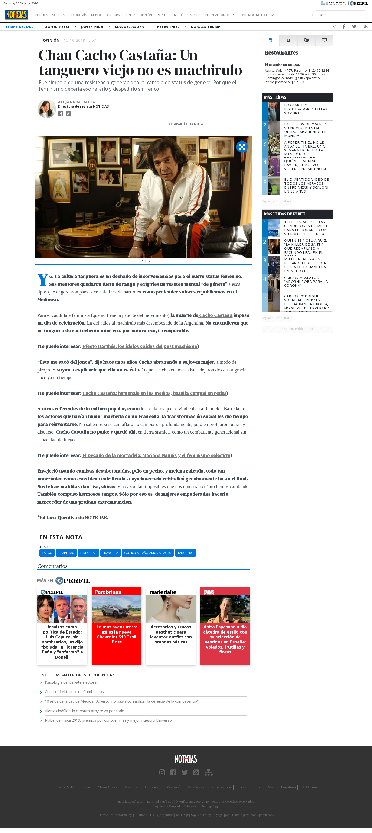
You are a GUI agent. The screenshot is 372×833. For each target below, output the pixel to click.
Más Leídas (275, 97)
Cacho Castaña (215, 315)
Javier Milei (92, 26)
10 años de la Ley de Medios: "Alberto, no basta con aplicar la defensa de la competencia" (122, 701)
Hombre (151, 787)
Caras (86, 787)
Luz (257, 787)
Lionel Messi (57, 26)
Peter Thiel (168, 26)
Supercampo (222, 787)
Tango (47, 553)
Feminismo (66, 553)
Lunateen (288, 787)
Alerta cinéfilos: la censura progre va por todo (84, 710)
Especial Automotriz (249, 15)
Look (243, 787)
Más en (63, 581)
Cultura (127, 15)
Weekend (172, 787)
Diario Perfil (64, 787)
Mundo (107, 15)
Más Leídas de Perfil (285, 214)
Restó (203, 15)
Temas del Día (19, 26)
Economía (87, 15)
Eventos (185, 15)
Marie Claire (107, 787)
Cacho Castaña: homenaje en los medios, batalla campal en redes (154, 393)
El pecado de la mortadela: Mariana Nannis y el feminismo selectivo (156, 455)
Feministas (88, 553)
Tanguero (185, 553)
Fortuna (131, 787)
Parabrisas (196, 787)
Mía (271, 787)
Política (43, 15)
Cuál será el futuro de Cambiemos (74, 691)
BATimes (310, 787)
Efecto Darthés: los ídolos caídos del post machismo (139, 346)
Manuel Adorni (131, 26)
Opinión (165, 15)
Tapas (219, 15)
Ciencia (146, 15)
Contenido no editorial (297, 15)
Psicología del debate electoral (71, 682)
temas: (45, 547)
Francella (110, 553)
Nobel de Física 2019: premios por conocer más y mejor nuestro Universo (108, 720)
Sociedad (64, 15)
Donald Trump (205, 26)
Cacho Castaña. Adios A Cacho (147, 553)
